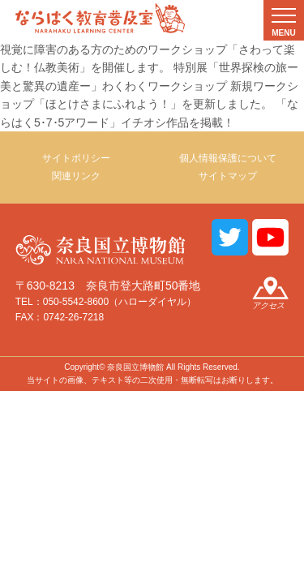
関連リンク (76, 176)
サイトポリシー (76, 158)
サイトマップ (228, 176)
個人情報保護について (227, 158)
